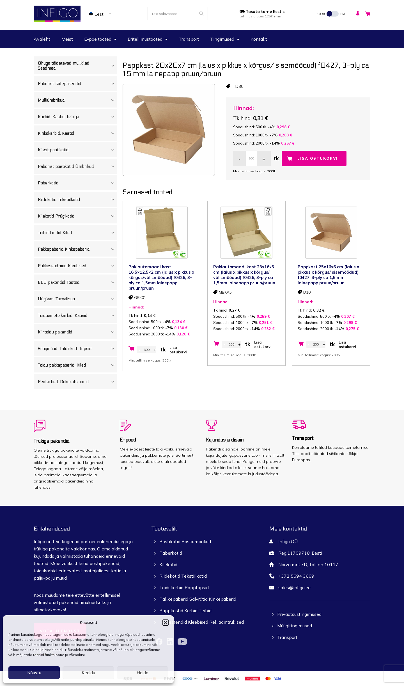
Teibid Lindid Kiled (77, 232)
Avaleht (42, 39)
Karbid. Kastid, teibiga (77, 116)
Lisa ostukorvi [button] (178, 349)
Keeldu (88, 672)
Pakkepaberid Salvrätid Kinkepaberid (197, 599)
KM (342, 13)
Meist (67, 39)
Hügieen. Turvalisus (77, 299)
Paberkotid (77, 183)
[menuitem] (101, 14)
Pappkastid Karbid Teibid (185, 610)
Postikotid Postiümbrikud (185, 541)
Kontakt (259, 39)
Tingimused (224, 39)
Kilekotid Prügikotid (77, 216)
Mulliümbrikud (77, 100)
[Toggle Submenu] (113, 65)
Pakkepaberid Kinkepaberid (77, 249)
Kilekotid (168, 564)
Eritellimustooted (147, 39)
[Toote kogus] (251, 158)
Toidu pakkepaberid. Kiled (77, 365)
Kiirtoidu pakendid (77, 332)
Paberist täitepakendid (77, 83)
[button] (165, 622)
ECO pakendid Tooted (77, 282)
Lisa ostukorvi (317, 158)
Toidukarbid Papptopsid (184, 587)
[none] (101, 14)
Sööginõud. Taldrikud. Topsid (77, 348)
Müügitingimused (294, 625)
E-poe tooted (100, 39)
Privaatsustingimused (299, 614)
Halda (142, 672)
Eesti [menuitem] (99, 14)
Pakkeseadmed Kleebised (77, 265)
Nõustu (34, 672)
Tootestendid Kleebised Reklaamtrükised (201, 622)
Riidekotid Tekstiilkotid (77, 199)
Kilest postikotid (77, 150)
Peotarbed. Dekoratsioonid (77, 381)
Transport (189, 39)
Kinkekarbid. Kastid (77, 133)
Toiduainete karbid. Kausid (77, 315)
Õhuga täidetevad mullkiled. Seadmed (77, 66)
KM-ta (320, 13)
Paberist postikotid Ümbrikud (77, 166)
